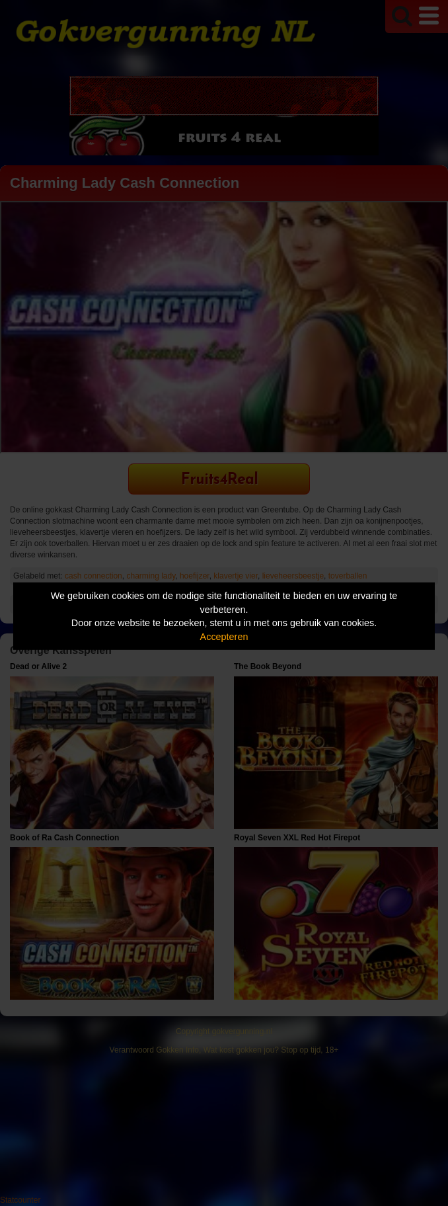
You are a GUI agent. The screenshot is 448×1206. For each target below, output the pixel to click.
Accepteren (224, 636)
